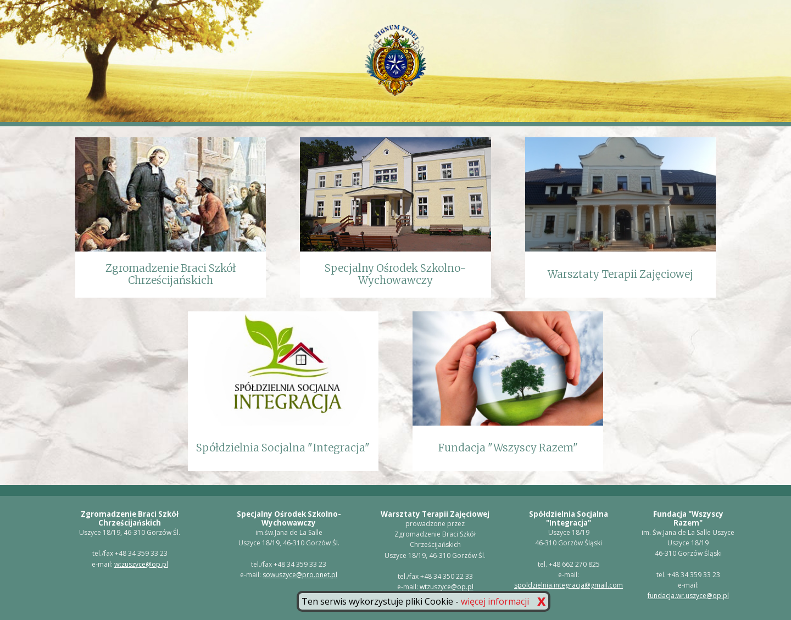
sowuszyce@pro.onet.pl (300, 574)
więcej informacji (495, 601)
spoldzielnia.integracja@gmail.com (568, 585)
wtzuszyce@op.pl (141, 564)
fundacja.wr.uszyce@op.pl (688, 595)
